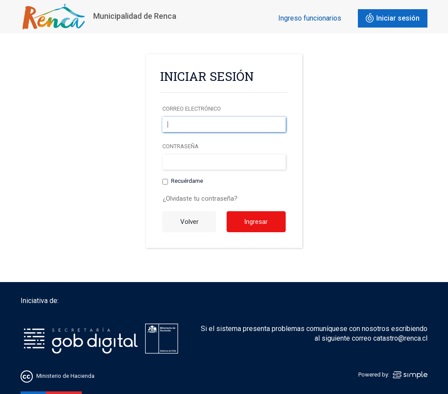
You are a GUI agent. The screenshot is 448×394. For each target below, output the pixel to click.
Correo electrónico (191, 108)
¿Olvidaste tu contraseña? (200, 198)
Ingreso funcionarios (309, 18)
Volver (189, 222)
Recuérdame (187, 181)
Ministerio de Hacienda (65, 376)
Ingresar (256, 222)
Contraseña (180, 146)
